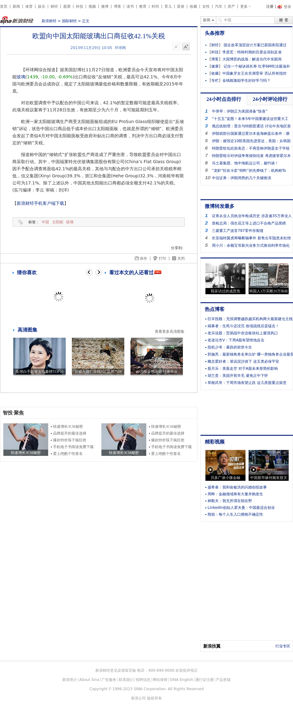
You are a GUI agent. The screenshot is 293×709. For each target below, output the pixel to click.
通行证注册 (204, 680)
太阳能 (57, 222)
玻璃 (21, 76)
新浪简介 (69, 680)
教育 (142, 6)
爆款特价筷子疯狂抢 (69, 440)
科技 (79, 6)
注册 (270, 6)
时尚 (155, 6)
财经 (54, 6)
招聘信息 (143, 680)
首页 (3, 6)
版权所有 (154, 698)
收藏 (193, 6)
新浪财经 (49, 21)
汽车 (218, 6)
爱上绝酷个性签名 (68, 453)
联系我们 (126, 680)
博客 (117, 6)
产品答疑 (223, 680)
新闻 (16, 6)
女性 (206, 6)
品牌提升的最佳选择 (69, 433)
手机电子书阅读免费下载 (73, 447)
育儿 (168, 6)
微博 (105, 6)
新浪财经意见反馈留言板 (115, 670)
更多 (244, 6)
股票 (67, 6)
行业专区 (282, 646)
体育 (29, 6)
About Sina (89, 680)
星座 (180, 6)
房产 (231, 6)
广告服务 (108, 680)
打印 (162, 258)
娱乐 (41, 6)
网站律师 (160, 680)
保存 (143, 258)
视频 (92, 6)
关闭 (181, 258)
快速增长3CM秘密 (68, 426)
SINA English (181, 680)
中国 (45, 222)
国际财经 (69, 21)
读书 (130, 6)
